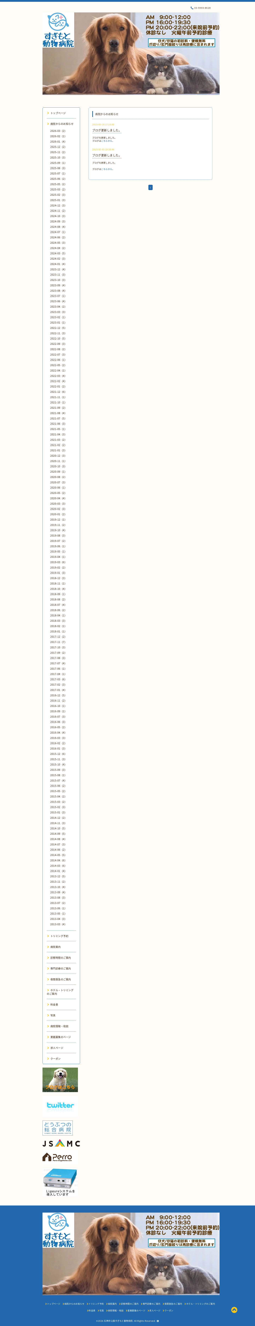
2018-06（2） (58, 610)
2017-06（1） (58, 668)
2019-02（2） (58, 567)
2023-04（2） (58, 306)
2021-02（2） (58, 445)
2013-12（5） (58, 876)
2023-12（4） (58, 269)
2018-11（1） (58, 583)
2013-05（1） (58, 913)
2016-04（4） (58, 732)
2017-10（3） (58, 647)
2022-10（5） (58, 338)
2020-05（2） (58, 493)
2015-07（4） (58, 780)
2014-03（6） (58, 865)
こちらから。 (107, 141)
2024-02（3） (58, 258)
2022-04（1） (58, 370)
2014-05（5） (58, 855)
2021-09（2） (58, 407)
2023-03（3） (58, 312)
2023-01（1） (58, 322)
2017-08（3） (58, 658)
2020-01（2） (58, 514)
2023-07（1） (58, 296)
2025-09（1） (58, 163)
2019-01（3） (58, 573)
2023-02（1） (58, 317)
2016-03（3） (58, 738)
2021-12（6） (58, 391)
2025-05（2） (58, 184)
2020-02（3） (58, 509)
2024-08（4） (58, 226)
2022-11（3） (58, 333)
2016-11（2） (58, 700)
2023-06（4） (58, 301)
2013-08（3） (58, 897)
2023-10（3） (58, 280)
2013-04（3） (58, 919)
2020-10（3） (58, 466)
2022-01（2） (58, 386)
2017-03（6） (58, 679)
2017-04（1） (58, 674)
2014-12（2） (58, 817)
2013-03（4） (58, 924)
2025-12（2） (58, 147)
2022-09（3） (58, 344)
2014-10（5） (58, 828)
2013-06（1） (58, 908)
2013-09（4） (58, 892)
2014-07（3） (58, 844)
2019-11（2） (58, 525)
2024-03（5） (58, 253)
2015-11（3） (58, 759)
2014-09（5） (58, 833)
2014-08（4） (58, 839)
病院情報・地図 (57, 1026)
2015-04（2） (58, 796)
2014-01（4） (58, 871)
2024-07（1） (58, 232)
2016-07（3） (58, 716)
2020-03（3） (58, 503)
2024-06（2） (58, 237)
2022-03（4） (58, 376)
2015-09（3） (58, 770)
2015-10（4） (58, 764)
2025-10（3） (58, 157)
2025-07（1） (58, 173)
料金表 (52, 1004)
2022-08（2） (58, 349)
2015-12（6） (58, 754)
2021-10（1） (58, 402)
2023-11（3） (58, 274)
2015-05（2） (58, 791)
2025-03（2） (58, 189)
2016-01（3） (58, 748)
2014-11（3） (58, 823)
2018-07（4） (58, 604)
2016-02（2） (58, 743)
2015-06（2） (58, 786)
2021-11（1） (58, 397)
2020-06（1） (58, 487)
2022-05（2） (58, 365)
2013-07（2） (58, 903)
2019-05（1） (58, 551)
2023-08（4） (58, 290)
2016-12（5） (58, 695)
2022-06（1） (58, 360)
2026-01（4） (58, 141)
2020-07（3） (58, 482)
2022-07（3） (58, 354)
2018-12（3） (58, 578)
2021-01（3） (58, 450)
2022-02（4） (58, 381)
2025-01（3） (58, 200)
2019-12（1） (58, 519)
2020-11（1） (58, 461)
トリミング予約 (57, 936)
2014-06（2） (58, 849)
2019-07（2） (58, 541)
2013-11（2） (58, 881)
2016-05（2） (58, 727)
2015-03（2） (58, 801)
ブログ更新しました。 (106, 130)
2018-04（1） (58, 615)
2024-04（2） (58, 248)
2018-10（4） (58, 588)
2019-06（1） (58, 546)
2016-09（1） (58, 711)
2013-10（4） (58, 887)
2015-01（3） (58, 812)
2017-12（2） (58, 636)
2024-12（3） (58, 205)
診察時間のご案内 (59, 957)
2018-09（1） (58, 594)
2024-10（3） (58, 216)
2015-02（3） (58, 807)
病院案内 (54, 946)
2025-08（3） (58, 168)
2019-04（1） (58, 557)
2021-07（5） (58, 418)
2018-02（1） (58, 626)
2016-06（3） (58, 722)
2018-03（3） (58, 620)
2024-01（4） (58, 264)
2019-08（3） (58, 535)
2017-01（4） (58, 690)
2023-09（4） (58, 285)
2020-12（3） (58, 455)
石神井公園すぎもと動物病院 (118, 1320)
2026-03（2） (58, 131)
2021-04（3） (58, 434)
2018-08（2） (58, 599)
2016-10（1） (58, 706)
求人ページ (55, 1047)
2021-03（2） (58, 439)
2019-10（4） (58, 530)
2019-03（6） (58, 562)
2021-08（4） (58, 413)
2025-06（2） (58, 179)
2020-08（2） (58, 477)
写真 (51, 1015)
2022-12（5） (58, 328)
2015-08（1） (58, 775)
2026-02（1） (58, 136)
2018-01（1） (58, 631)
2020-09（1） (58, 471)
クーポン (54, 1058)
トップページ (56, 113)
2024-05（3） (58, 242)
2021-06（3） (58, 423)
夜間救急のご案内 (59, 979)
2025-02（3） (58, 194)
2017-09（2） (58, 652)
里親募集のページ (59, 1037)
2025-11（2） (58, 152)
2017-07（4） (58, 663)
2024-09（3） (58, 221)
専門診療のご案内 (59, 968)
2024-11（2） (58, 210)
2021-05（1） (58, 429)
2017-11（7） (58, 642)
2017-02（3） (58, 684)
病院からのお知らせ (60, 123)
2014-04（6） (58, 860)
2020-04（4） (58, 498)
